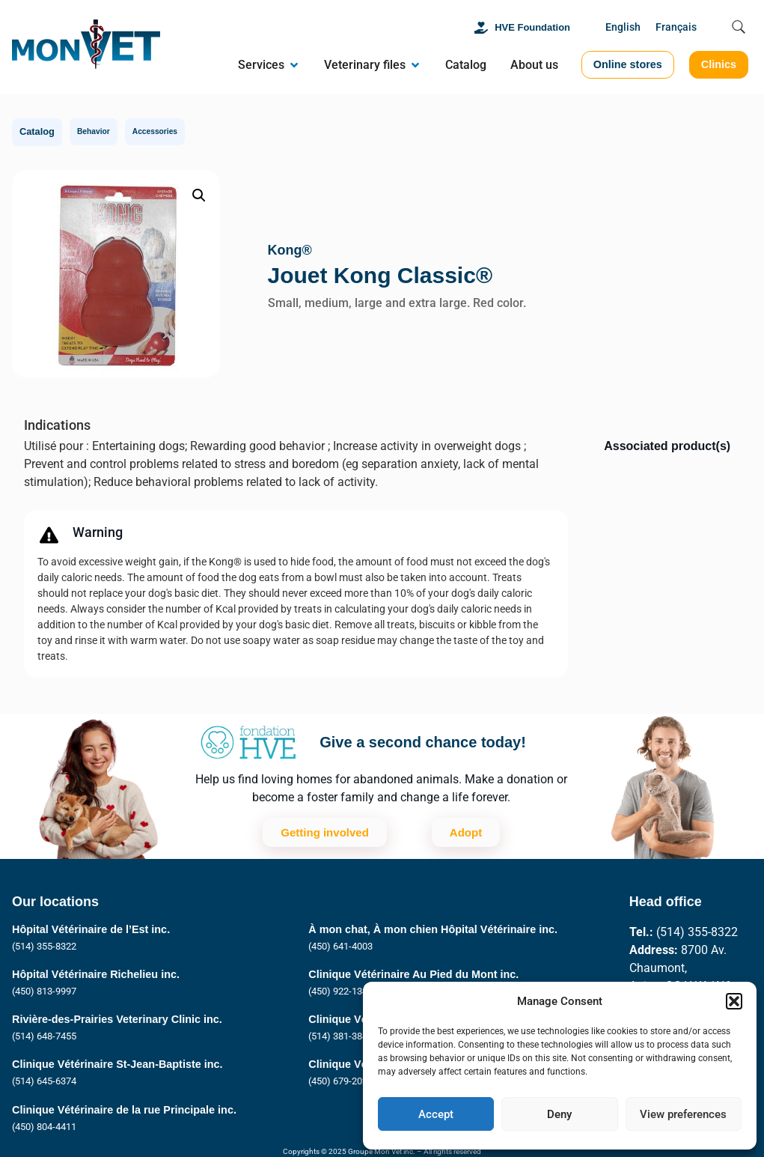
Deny (559, 1114)
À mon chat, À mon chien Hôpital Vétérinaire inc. (432, 929)
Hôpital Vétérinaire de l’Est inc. (91, 929)
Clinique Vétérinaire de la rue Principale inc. (124, 1110)
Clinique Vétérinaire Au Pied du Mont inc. (413, 974)
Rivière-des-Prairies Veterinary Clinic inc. (117, 1019)
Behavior (93, 131)
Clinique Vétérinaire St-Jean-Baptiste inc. (117, 1064)
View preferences (683, 1114)
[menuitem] (623, 28)
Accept (435, 1114)
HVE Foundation (532, 27)
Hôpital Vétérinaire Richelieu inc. (96, 974)
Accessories (154, 131)
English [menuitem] (623, 27)
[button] (734, 1001)
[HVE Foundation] (481, 27)
